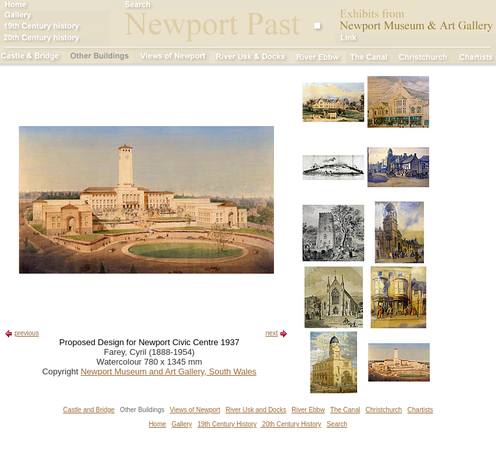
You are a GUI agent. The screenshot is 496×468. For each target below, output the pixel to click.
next (272, 333)
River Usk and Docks (256, 409)
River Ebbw (308, 409)
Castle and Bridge (89, 409)
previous (26, 333)
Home (157, 424)
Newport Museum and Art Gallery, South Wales (168, 371)
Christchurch (384, 409)
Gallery (181, 424)
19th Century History (226, 424)
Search (337, 424)
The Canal (345, 409)
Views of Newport (195, 409)
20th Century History (290, 424)
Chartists (420, 409)
